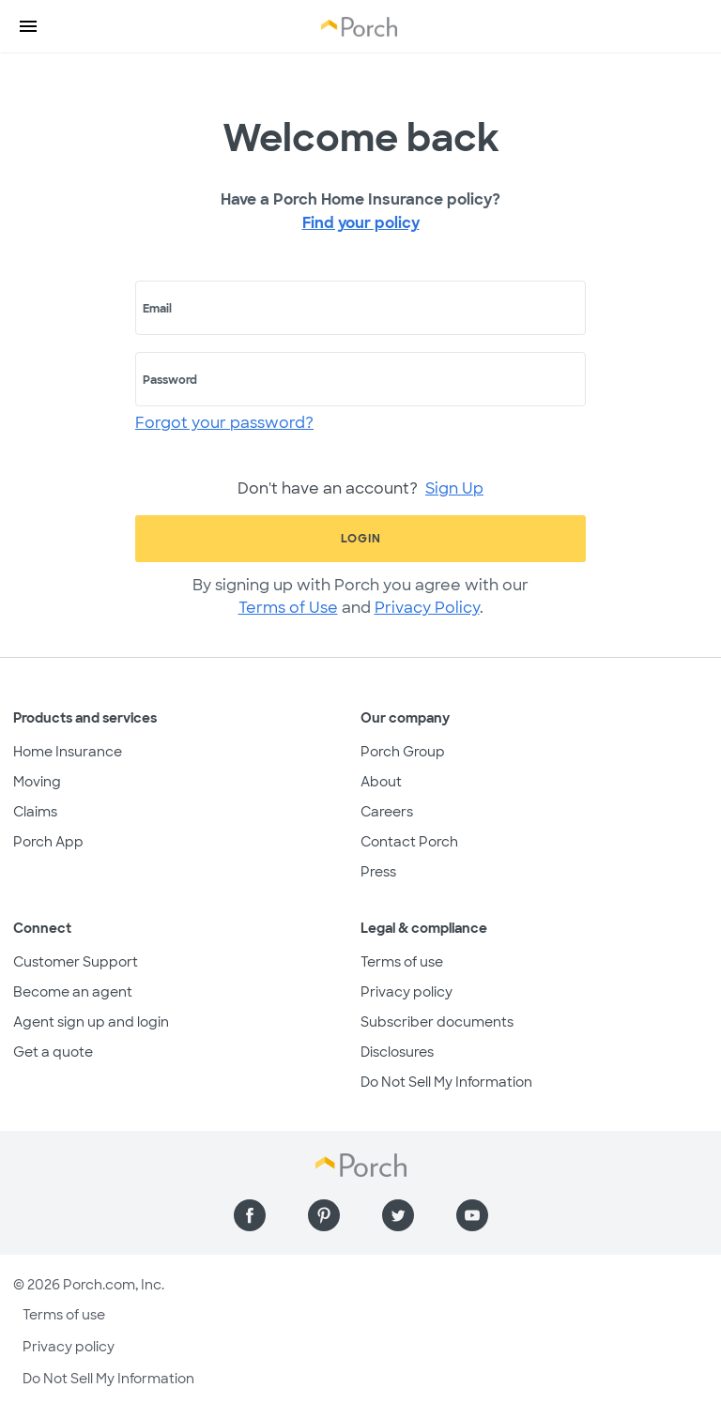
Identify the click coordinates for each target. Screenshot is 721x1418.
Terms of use (401, 961)
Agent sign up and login (91, 1022)
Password (170, 380)
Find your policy (361, 223)
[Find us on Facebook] (250, 1215)
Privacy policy (406, 991)
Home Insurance (67, 751)
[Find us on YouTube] (472, 1215)
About (381, 781)
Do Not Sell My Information (446, 1082)
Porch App (48, 841)
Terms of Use (288, 608)
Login (361, 538)
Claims (35, 811)
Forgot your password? (224, 423)
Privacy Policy (427, 608)
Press (378, 871)
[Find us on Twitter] (398, 1215)
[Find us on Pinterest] (324, 1215)
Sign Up (454, 488)
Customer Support (75, 961)
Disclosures (397, 1052)
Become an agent (72, 991)
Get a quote (53, 1052)
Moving (37, 781)
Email (157, 308)
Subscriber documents (437, 1022)
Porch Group (402, 751)
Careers (386, 811)
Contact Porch (409, 841)
